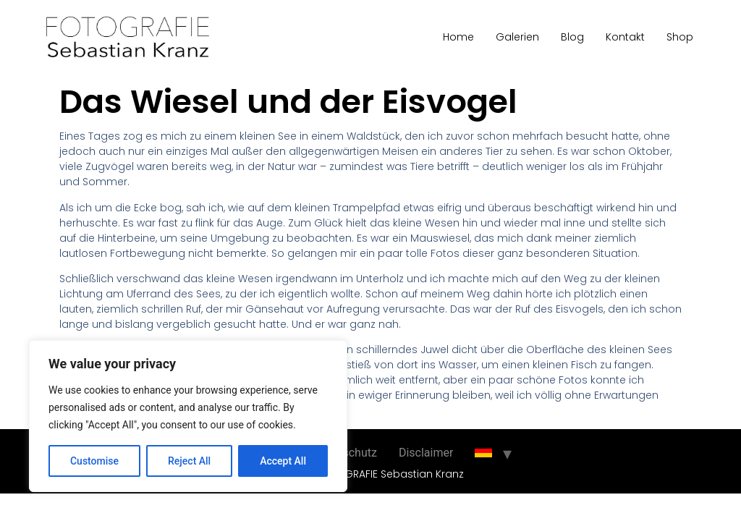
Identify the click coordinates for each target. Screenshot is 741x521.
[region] (188, 416)
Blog (572, 37)
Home (458, 37)
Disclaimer (426, 452)
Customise (94, 461)
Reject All (189, 461)
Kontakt (625, 37)
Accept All (283, 461)
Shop (679, 37)
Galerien (517, 37)
